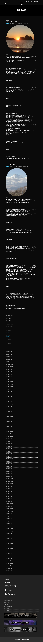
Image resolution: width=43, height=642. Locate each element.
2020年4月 (8, 421)
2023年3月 (8, 396)
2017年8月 (8, 488)
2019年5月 (8, 448)
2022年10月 (8, 404)
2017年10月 (8, 483)
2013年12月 (8, 543)
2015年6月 (8, 518)
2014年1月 (8, 541)
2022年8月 (8, 406)
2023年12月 (8, 381)
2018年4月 (8, 468)
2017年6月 (8, 491)
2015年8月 (8, 513)
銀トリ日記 (20, 23)
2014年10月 (8, 531)
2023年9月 (8, 389)
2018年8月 (8, 463)
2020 (23, 12)
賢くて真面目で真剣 (9, 339)
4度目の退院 (8, 335)
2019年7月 (8, 444)
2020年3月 (8, 424)
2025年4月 (8, 356)
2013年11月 (8, 546)
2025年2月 (8, 359)
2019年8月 (8, 441)
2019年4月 (8, 451)
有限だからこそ (9, 330)
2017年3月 (8, 496)
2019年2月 (8, 453)
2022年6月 (8, 411)
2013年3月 (8, 558)
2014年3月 (8, 536)
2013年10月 (8, 548)
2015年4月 (8, 523)
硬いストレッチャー (9, 326)
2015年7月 (8, 516)
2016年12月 (8, 503)
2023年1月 (8, 401)
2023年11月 (8, 384)
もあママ (13, 23)
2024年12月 (8, 364)
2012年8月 (8, 571)
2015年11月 (8, 508)
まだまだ (12, 164)
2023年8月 (8, 391)
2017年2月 (8, 498)
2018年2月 (8, 473)
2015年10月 (8, 511)
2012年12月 (8, 561)
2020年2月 (8, 426)
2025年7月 (8, 351)
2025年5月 (8, 354)
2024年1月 (8, 379)
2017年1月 (8, 501)
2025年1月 (8, 361)
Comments (26, 23)
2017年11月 (8, 481)
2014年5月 (8, 533)
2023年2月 (8, 399)
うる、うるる (14, 21)
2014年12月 (8, 528)
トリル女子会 (8, 343)
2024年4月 (8, 374)
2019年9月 (8, 439)
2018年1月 (8, 476)
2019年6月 (8, 446)
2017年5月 (8, 493)
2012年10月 (8, 566)
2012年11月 (8, 563)
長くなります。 (7, 610)
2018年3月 (8, 471)
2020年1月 (8, 429)
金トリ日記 (8, 318)
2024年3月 (8, 376)
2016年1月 (8, 506)
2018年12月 (8, 458)
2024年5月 (8, 371)
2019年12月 (8, 431)
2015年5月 (8, 521)
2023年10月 (8, 386)
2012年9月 (8, 568)
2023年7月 (8, 394)
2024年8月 (8, 369)
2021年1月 (8, 414)
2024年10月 (8, 366)
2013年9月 (8, 551)
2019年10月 (8, 436)
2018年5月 (8, 466)
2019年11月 (8, 434)
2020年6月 (8, 419)
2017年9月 (8, 486)
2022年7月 (8, 409)
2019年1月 (8, 456)
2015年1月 (8, 526)
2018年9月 (8, 461)
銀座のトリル (19, 12)
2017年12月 (8, 478)
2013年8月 (8, 553)
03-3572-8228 (35, 1)
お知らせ (8, 320)
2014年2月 (8, 538)
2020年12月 (8, 416)
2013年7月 (8, 556)
